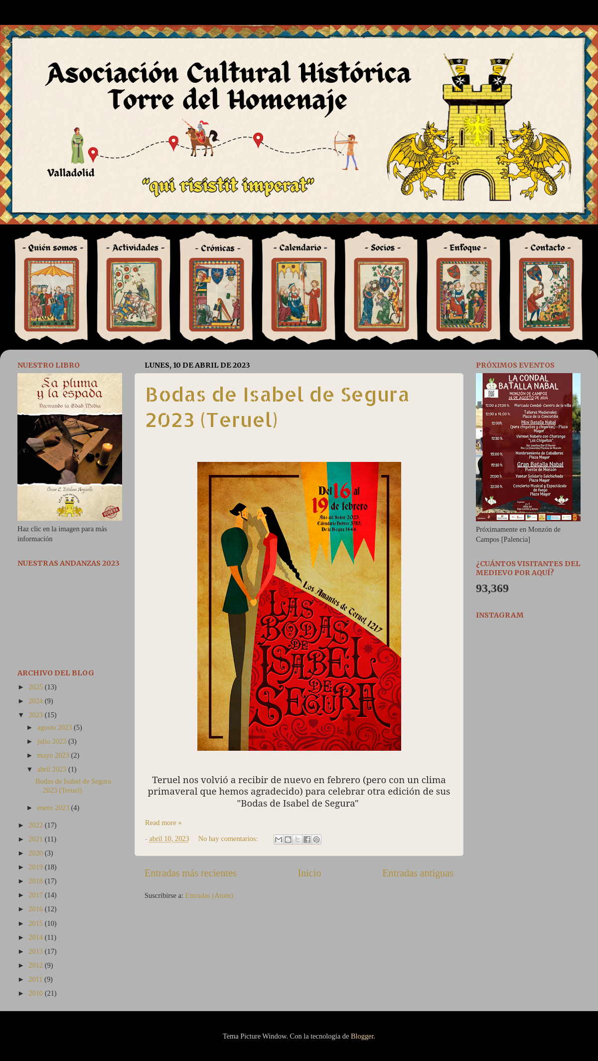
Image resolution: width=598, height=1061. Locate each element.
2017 (36, 895)
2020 (36, 853)
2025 (36, 687)
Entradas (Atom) (209, 895)
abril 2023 (52, 769)
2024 (36, 701)
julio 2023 (52, 741)
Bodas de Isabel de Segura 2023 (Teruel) (277, 406)
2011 (36, 979)
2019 (36, 867)
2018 (36, 881)
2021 (36, 839)
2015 (36, 923)
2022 (36, 825)
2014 (36, 937)
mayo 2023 (54, 755)
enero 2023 (54, 808)
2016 (36, 909)
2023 (36, 715)
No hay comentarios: (229, 839)
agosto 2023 (55, 727)
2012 (36, 965)
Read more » (163, 823)
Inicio (309, 872)
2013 (36, 951)
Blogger (362, 1036)
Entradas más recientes (191, 872)
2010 (36, 993)
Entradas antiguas (417, 872)
